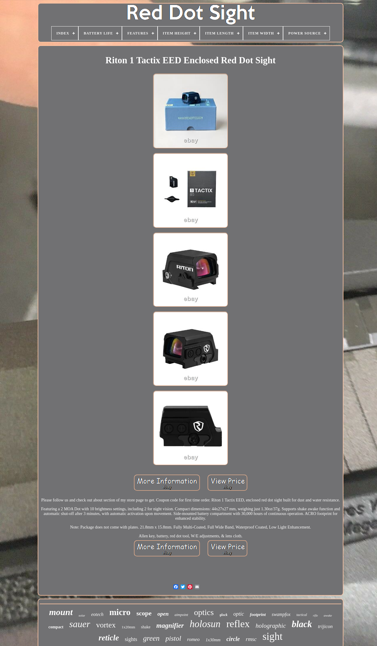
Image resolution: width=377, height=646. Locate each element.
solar (82, 615)
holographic (271, 625)
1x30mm (213, 639)
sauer (79, 624)
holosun (205, 624)
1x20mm (128, 627)
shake (146, 627)
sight (272, 636)
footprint (258, 614)
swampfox (281, 614)
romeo (193, 639)
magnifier (170, 625)
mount (61, 612)
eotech (97, 614)
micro (119, 612)
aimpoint (181, 614)
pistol (173, 638)
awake (328, 615)
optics (204, 612)
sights (131, 639)
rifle (315, 615)
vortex (105, 625)
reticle (109, 637)
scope (143, 613)
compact (56, 627)
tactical (301, 615)
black (302, 624)
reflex (238, 623)
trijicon (325, 626)
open (162, 614)
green (151, 638)
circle (233, 639)
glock (224, 615)
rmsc (251, 639)
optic (238, 614)
